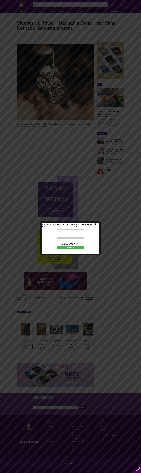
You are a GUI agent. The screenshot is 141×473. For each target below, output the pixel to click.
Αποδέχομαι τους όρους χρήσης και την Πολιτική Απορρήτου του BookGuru (69, 244)
